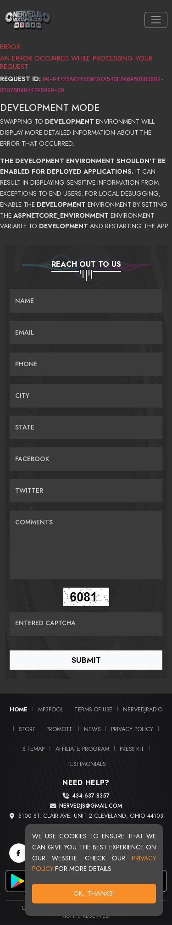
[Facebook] (18, 853)
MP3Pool (50, 709)
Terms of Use (93, 709)
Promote (59, 729)
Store (27, 729)
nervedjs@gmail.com (90, 806)
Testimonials (86, 764)
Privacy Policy (132, 729)
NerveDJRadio (142, 709)
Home (19, 709)
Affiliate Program (82, 748)
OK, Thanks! (95, 895)
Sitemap (33, 748)
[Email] (86, 332)
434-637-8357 (91, 796)
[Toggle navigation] (155, 20)
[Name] (86, 301)
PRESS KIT (132, 748)
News (92, 729)
